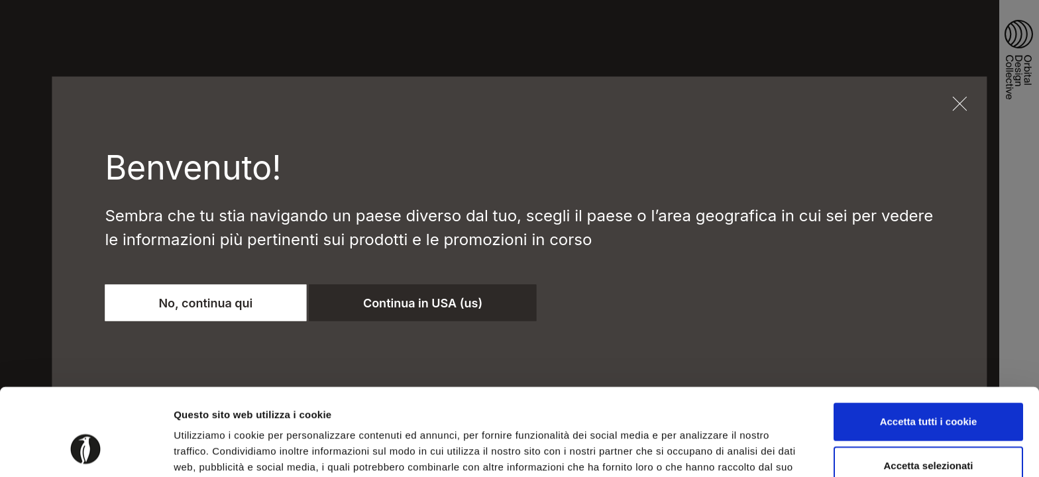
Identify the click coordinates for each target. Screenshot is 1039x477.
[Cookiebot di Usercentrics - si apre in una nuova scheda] (86, 451)
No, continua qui (205, 302)
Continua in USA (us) (422, 302)
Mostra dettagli (697, 450)
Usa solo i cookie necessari (928, 433)
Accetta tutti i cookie (928, 346)
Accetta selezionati (928, 390)
